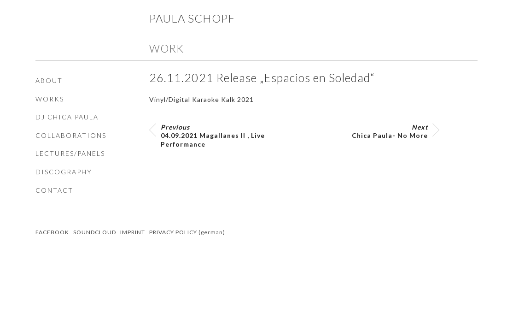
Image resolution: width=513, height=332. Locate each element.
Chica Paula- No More (390, 131)
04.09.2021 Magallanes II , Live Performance (213, 135)
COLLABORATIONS (70, 135)
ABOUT (49, 80)
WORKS (49, 99)
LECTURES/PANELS (70, 153)
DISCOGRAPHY (63, 172)
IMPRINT (132, 232)
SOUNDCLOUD (94, 232)
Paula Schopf (192, 18)
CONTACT (54, 190)
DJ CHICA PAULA (67, 117)
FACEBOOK (52, 232)
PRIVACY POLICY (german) (187, 232)
